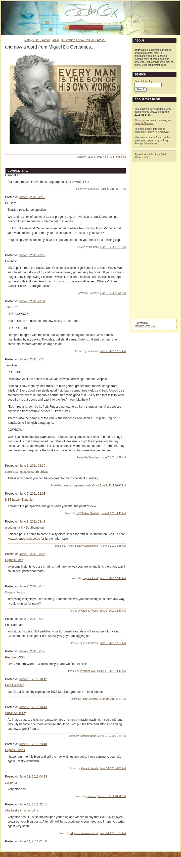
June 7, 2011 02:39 (32, 465)
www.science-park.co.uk (24, 538)
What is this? (142, 157)
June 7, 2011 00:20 (32, 359)
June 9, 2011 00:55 (32, 651)
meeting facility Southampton (24, 527)
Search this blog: (143, 81)
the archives (150, 143)
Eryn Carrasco (14, 685)
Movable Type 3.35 (145, 326)
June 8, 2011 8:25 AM (113, 545)
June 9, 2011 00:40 (32, 586)
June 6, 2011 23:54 (32, 301)
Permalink (120, 156)
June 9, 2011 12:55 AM (113, 643)
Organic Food (14, 560)
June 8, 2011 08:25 (32, 554)
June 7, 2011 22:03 (32, 493)
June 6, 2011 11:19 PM (113, 247)
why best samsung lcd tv (21, 810)
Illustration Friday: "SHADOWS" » (83, 40)
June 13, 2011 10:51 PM (112, 796)
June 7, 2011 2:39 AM (113, 457)
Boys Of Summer (144, 123)
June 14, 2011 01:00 (33, 841)
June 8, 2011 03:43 (32, 521)
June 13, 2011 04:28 (33, 776)
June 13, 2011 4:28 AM (113, 768)
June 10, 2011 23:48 (33, 744)
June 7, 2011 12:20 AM (113, 351)
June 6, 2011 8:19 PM (113, 189)
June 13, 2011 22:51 (33, 804)
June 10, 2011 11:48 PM (112, 736)
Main (55, 40)
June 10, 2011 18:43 (33, 707)
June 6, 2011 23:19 (32, 255)
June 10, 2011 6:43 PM (113, 699)
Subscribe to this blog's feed (150, 154)
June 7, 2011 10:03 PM (113, 485)
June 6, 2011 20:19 (32, 197)
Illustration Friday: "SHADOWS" (152, 132)
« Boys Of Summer (37, 40)
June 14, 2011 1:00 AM (113, 833)
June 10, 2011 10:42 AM (112, 671)
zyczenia (11, 782)
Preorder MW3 (15, 657)
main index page (143, 140)
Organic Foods (15, 592)
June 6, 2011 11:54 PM (113, 293)
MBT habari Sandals (18, 499)
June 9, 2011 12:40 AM (113, 578)
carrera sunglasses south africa (26, 472)
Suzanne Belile (15, 713)
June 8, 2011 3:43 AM (113, 513)
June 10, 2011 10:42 (33, 679)
